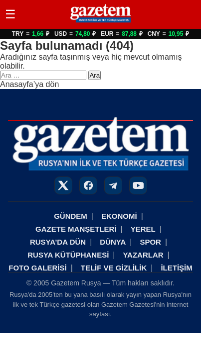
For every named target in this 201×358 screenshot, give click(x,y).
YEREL (143, 229)
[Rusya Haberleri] (100, 22)
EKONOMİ (119, 216)
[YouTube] (138, 185)
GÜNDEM (70, 216)
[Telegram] (113, 185)
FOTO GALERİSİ (37, 268)
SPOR (150, 242)
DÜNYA (113, 242)
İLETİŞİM (176, 268)
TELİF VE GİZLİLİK (114, 268)
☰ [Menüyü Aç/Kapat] (10, 14)
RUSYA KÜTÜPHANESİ (68, 255)
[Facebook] (88, 185)
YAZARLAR (143, 255)
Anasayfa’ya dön (29, 84)
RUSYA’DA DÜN (58, 242)
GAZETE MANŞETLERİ (76, 229)
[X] (63, 185)
